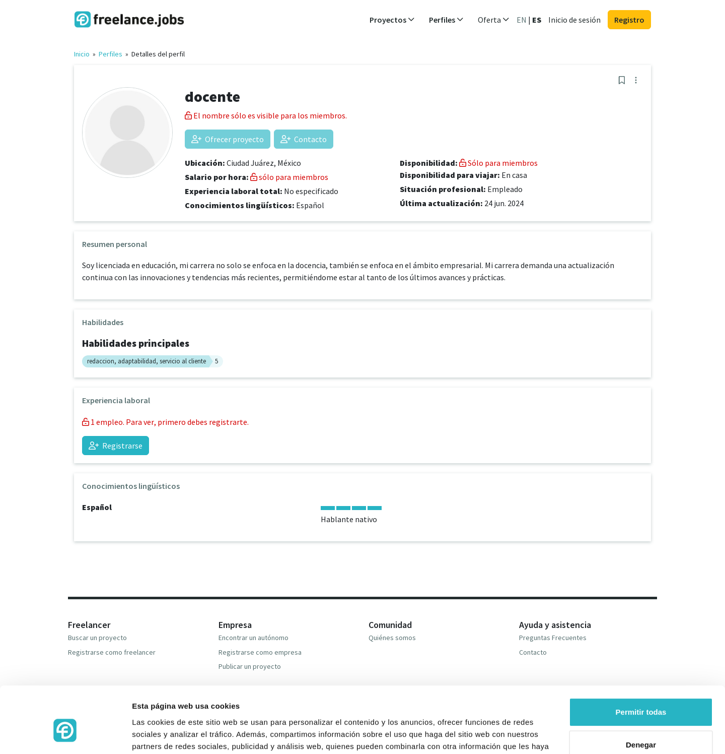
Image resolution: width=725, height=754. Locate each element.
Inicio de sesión (574, 20)
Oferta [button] (494, 20)
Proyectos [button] (392, 20)
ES (536, 20)
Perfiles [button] (446, 20)
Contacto (303, 139)
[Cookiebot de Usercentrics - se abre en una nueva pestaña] (65, 734)
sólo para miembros (289, 177)
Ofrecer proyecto (227, 139)
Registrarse (115, 446)
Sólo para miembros (498, 163)
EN (522, 20)
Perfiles (110, 53)
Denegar (641, 692)
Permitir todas (641, 660)
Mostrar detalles (161, 734)
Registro (629, 20)
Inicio (82, 53)
